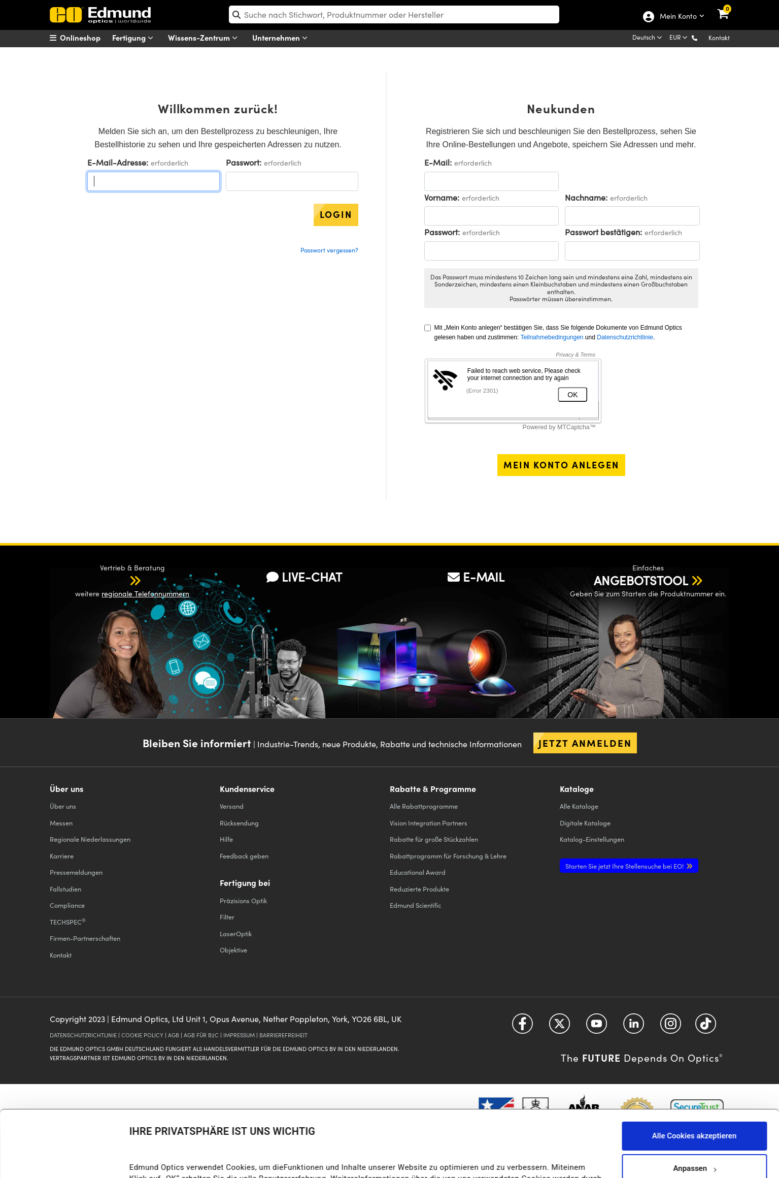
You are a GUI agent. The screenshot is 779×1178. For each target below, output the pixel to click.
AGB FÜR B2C (201, 1035)
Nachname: (586, 197)
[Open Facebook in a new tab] (522, 1027)
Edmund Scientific (415, 905)
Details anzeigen (158, 1159)
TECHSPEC (68, 921)
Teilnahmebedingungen (551, 337)
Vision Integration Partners (428, 822)
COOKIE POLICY (142, 1035)
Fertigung (135, 38)
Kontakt (719, 38)
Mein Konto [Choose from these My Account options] (678, 17)
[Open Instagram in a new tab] (670, 1027)
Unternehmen (282, 38)
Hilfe (226, 839)
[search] (394, 14)
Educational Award (418, 872)
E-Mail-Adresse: (117, 162)
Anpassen (694, 1105)
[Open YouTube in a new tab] (596, 1027)
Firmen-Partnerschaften (85, 938)
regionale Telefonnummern (145, 593)
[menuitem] (88, 37)
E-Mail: (438, 162)
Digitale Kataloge (585, 822)
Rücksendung (239, 822)
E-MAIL (476, 576)
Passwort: (243, 162)
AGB (173, 1035)
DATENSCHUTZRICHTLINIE (83, 1035)
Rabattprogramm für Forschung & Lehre (448, 855)
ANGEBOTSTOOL (641, 580)
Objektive (233, 949)
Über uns (63, 806)
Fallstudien (65, 888)
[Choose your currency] (679, 38)
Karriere (62, 855)
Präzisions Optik (243, 900)
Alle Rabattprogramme (424, 806)
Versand (232, 806)
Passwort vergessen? (329, 250)
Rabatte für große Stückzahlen (434, 839)
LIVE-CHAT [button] (304, 576)
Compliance (67, 905)
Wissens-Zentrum (205, 38)
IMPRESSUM (239, 1035)
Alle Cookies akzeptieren (694, 1073)
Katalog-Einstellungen (592, 839)
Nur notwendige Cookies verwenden (694, 1138)
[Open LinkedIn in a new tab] (633, 1027)
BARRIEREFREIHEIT (283, 1035)
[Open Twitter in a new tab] (559, 1027)
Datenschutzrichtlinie (625, 337)
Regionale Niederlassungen (90, 839)
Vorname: (441, 197)
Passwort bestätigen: (603, 232)
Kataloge (579, 806)
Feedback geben (244, 855)
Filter (227, 916)
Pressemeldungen (76, 872)
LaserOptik (236, 933)
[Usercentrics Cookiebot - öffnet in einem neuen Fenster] (65, 1157)
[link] (729, 8)
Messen (61, 822)
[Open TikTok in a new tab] (705, 1027)
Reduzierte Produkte (419, 888)
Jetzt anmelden (585, 742)
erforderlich (169, 163)
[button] (702, 37)
